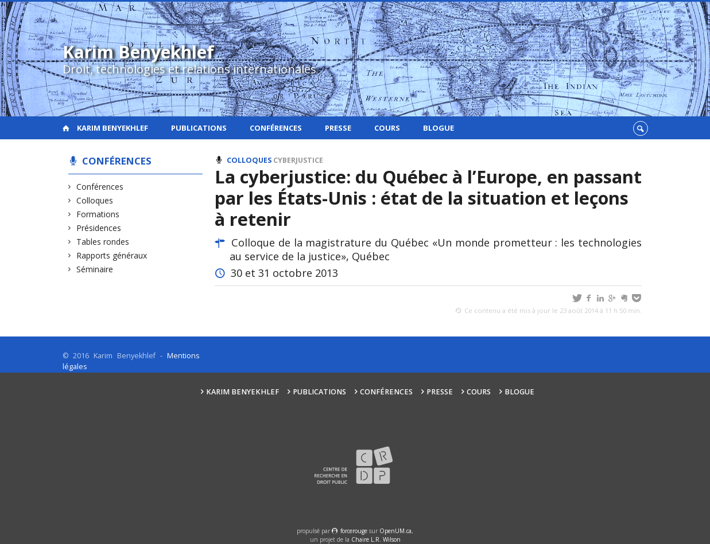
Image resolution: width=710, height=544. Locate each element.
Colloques (95, 200)
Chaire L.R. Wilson (376, 539)
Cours (387, 128)
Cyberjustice (298, 160)
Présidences (99, 227)
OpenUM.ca (395, 531)
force (353, 531)
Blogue (438, 128)
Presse (338, 128)
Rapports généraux (112, 255)
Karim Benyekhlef (112, 128)
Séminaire (95, 269)
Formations (98, 214)
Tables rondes (103, 241)
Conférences (276, 128)
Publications (199, 128)
